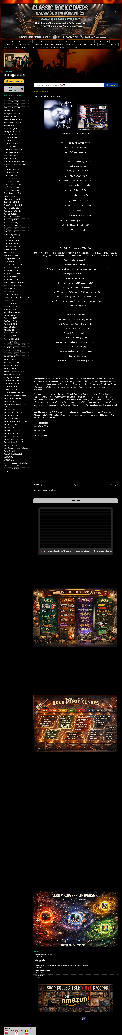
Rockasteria (39, 976)
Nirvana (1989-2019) (10, 306)
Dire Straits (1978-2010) (12, 187)
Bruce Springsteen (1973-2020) (13, 152)
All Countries (44, 47)
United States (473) (10, 44)
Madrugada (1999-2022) (11, 267)
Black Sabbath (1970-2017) (12, 123)
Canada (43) (38, 44)
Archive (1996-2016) (10, 117)
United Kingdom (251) (25, 44)
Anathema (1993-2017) (11, 111)
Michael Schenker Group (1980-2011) (15, 282)
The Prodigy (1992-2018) (11, 427)
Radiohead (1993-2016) (11, 333)
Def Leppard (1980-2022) (12, 181)
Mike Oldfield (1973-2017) (12, 288)
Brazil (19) (25, 47)
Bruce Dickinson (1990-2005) (13, 149)
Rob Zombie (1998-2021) (11, 348)
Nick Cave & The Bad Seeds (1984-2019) (16, 297)
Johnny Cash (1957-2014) (12, 247)
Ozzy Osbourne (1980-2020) (13, 312)
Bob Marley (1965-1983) (11, 138)
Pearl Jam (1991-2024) (11, 318)
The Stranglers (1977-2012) (12, 430)
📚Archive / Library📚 (57, 47)
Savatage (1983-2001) (11, 360)
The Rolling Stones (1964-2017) (13, 433)
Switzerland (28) (81, 44)
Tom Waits (45, 426)
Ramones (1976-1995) (10, 342)
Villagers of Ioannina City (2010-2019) (16, 463)
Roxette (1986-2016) (10, 354)
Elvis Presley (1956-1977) (11, 202)
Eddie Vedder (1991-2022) (12, 199)
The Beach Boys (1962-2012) (13, 398)
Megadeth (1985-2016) (11, 276)
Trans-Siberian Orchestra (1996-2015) (16, 448)
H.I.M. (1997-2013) (9, 232)
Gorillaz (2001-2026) (10, 214)
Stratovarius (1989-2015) (12, 384)
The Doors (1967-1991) (11, 418)
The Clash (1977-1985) (11, 409)
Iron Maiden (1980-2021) (12, 235)
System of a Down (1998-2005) (14, 392)
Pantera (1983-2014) (10, 315)
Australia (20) (60, 44)
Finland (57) (92, 44)
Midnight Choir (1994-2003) (12, 285)
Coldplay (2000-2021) (10, 155)
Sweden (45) (103, 44)
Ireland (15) (69, 44)
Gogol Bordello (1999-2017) (12, 211)
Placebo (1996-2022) (10, 324)
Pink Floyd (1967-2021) (11, 321)
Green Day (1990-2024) (11, 220)
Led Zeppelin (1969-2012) (12, 259)
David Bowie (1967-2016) (11, 169)
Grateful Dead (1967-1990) (12, 217)
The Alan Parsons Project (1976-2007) (15, 395)
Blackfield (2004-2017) (11, 126)
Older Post (113, 485)
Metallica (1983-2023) (11, 279)
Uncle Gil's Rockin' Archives (43, 955)
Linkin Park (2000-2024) (11, 262)
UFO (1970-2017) (9, 460)
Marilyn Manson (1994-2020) (13, 274)
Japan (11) (34, 47)
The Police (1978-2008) (11, 424)
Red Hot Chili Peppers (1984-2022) (14, 345)
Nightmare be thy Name (42, 971)
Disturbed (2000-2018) (11, 190)
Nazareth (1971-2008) (11, 294)
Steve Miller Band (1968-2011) (13, 381)
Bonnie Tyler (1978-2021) (11, 143)
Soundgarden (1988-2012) (12, 378)
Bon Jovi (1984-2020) (10, 141)
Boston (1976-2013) (10, 146)
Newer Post (38, 485)
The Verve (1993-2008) (11, 436)
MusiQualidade (39, 960)
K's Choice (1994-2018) (11, 250)
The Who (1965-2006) (10, 445)
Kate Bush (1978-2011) (11, 256)
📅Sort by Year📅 (72, 47)
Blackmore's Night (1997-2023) (13, 129)
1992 (39, 426)
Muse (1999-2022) (10, 291)
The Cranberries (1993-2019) (13, 412)
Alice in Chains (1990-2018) (12, 108)
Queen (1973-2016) (10, 327)
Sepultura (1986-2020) (11, 369)
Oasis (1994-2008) (10, 309)
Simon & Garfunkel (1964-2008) (14, 372)
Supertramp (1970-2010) (11, 387)
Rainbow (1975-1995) (10, 336)
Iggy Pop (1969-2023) (10, 229)
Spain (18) (16, 47)
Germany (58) (49, 44)
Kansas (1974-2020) (10, 253)
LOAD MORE (75, 501)
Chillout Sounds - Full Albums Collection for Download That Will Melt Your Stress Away (62, 965)
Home (6, 41)
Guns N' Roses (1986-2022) (12, 226)
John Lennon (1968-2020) (12, 244)
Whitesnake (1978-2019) (11, 466)
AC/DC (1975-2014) (10, 99)
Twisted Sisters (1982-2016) (13, 454)
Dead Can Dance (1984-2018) (13, 175)
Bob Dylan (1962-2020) (11, 135)
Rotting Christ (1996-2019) (12, 351)
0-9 (12, 41)
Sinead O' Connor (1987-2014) (13, 375)
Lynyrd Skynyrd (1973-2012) (13, 265)
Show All (116, 980)
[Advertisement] (55, 66)
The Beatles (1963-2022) (11, 401)
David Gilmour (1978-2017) (12, 172)
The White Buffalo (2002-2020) (14, 439)
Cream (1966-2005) (10, 158)
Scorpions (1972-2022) (11, 366)
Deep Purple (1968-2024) (12, 178)
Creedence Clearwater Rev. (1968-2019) (16, 161)
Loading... (76, 836)
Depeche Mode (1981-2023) (12, 184)
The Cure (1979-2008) (11, 415)
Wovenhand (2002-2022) (11, 469)
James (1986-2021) (10, 238)
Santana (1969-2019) (10, 357)
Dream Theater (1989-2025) (13, 193)
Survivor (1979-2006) (10, 390)
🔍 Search (111, 85)
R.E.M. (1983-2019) (10, 330)
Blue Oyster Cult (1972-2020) (13, 132)
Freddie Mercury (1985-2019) (13, 205)
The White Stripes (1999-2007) (13, 442)
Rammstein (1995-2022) (11, 339)
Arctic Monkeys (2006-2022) (13, 120)
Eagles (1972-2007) (10, 196)
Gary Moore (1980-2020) (12, 208)
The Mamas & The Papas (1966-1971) (15, 421)
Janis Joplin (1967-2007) (11, 241)
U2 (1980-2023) (9, 457)
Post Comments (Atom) (49, 490)
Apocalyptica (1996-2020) (12, 114)
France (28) (7, 47)
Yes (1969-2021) (9, 472)
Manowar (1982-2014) (11, 271)
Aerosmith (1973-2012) (11, 102)
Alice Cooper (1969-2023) (12, 105)
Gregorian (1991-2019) (11, 223)
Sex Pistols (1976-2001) (11, 363)
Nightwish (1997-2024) (11, 303)
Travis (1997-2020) (9, 451)
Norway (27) (113, 44)
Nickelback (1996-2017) (11, 300)
